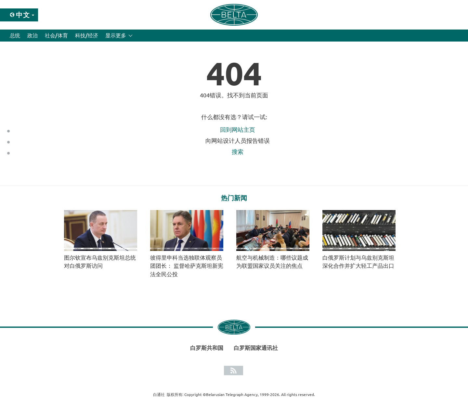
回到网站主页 (237, 129)
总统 (15, 35)
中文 (23, 15)
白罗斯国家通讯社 (256, 348)
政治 (32, 35)
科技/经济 (86, 35)
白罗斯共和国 (206, 348)
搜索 (237, 151)
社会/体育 (56, 35)
